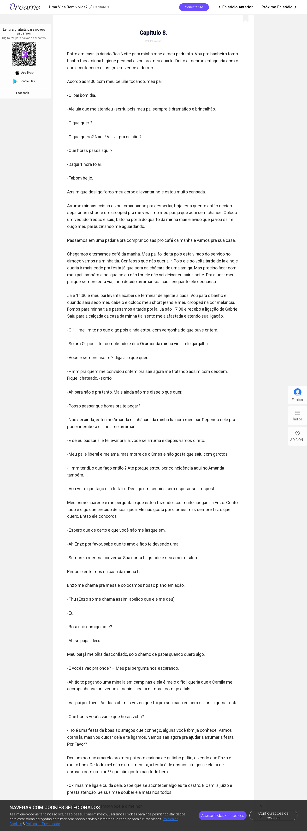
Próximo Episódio (279, 7)
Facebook (23, 93)
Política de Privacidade (43, 824)
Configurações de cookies (273, 815)
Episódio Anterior (235, 7)
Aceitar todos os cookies (222, 815)
